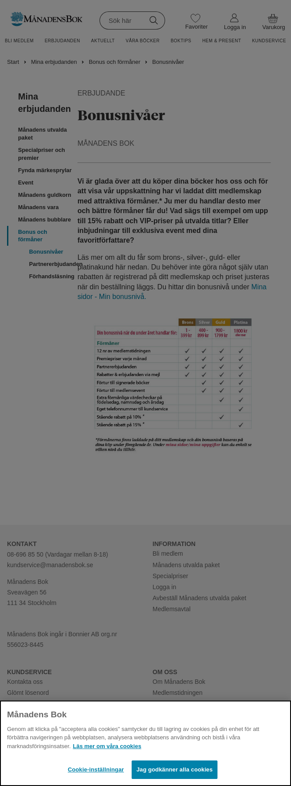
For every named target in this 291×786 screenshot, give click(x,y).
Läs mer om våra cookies (107, 746)
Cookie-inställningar (96, 769)
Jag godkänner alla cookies (174, 769)
